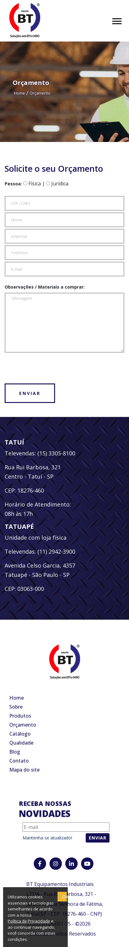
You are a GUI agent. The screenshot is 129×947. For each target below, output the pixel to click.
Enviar (30, 393)
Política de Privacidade (29, 921)
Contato (19, 760)
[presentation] (52, 366)
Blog (14, 751)
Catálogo (20, 733)
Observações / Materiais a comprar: (45, 287)
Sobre (16, 706)
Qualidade (21, 742)
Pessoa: (13, 184)
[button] (116, 20)
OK (64, 897)
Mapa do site (24, 769)
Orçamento (40, 93)
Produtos (20, 715)
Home (19, 93)
